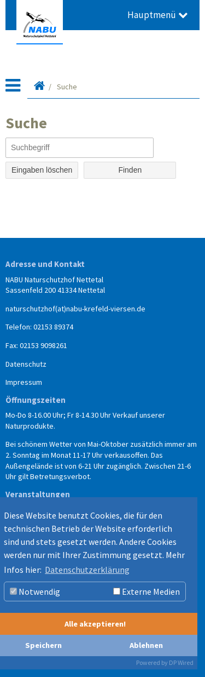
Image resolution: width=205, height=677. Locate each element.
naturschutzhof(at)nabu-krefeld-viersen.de (75, 309)
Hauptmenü (157, 15)
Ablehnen (146, 645)
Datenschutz (25, 364)
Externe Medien (146, 591)
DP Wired (181, 662)
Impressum (23, 382)
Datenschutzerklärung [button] (87, 569)
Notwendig (35, 591)
